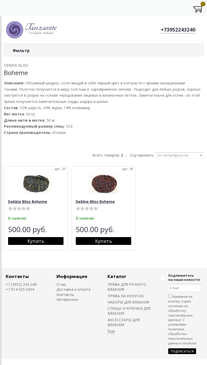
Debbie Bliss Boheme (27, 201)
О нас (61, 284)
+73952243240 (178, 29)
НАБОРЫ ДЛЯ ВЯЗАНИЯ (128, 302)
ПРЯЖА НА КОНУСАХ (126, 295)
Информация (72, 276)
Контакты (17, 276)
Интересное (67, 299)
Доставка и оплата (73, 289)
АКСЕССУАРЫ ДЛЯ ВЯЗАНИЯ (124, 322)
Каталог (117, 276)
